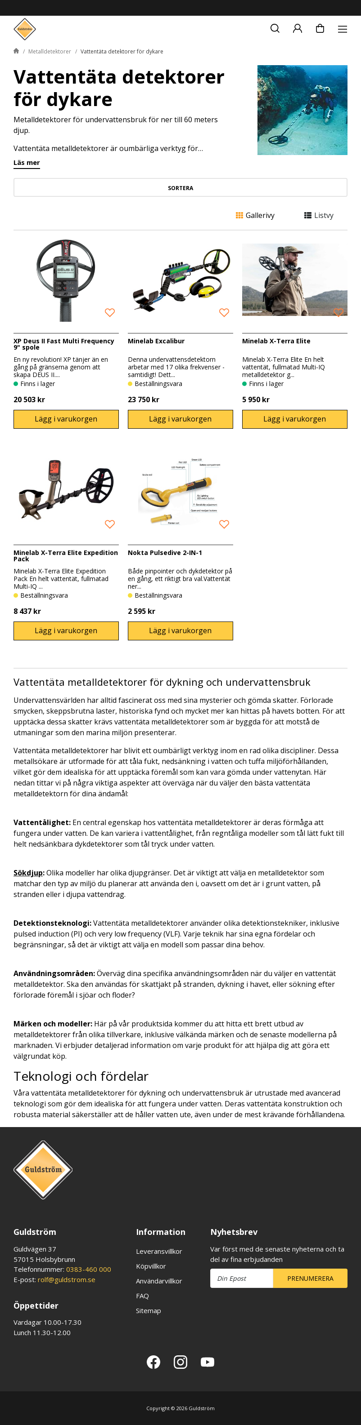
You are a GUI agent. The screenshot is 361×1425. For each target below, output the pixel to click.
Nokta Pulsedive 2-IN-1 (165, 552)
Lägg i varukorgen (66, 419)
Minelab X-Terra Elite (276, 341)
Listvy (319, 215)
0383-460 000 (88, 1269)
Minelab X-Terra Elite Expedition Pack (66, 555)
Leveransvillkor (159, 1251)
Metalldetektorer (49, 51)
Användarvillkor (159, 1280)
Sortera (180, 188)
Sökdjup (28, 873)
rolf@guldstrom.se (66, 1279)
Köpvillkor (151, 1265)
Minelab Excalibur (156, 341)
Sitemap (148, 1310)
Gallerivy (255, 215)
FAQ (142, 1295)
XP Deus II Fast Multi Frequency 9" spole (64, 344)
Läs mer (27, 163)
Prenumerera (310, 1278)
